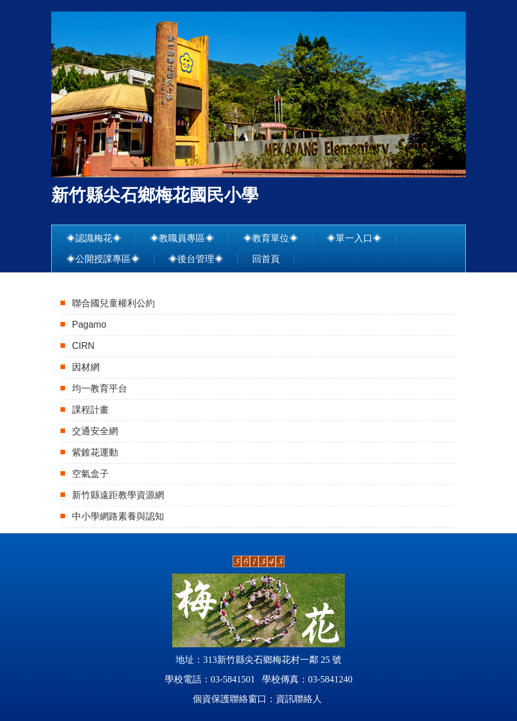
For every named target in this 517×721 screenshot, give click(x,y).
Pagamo (89, 324)
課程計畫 (90, 410)
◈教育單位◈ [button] (270, 238)
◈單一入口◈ (354, 238)
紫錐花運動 (95, 452)
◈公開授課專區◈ (103, 259)
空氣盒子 (90, 474)
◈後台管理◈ (195, 259)
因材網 (86, 367)
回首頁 (266, 259)
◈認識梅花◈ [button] (93, 238)
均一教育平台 (99, 388)
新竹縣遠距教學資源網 (118, 495)
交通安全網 (95, 431)
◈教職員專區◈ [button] (182, 238)
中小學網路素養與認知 (118, 516)
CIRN (83, 346)
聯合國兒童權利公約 (113, 303)
